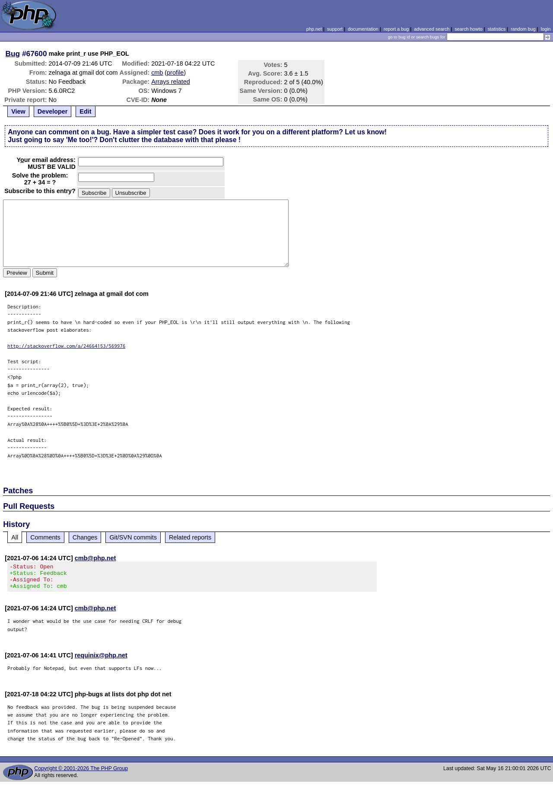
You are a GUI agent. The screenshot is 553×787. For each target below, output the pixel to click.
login (546, 29)
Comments (45, 537)
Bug (13, 53)
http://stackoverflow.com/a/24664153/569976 (66, 346)
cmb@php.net (95, 558)
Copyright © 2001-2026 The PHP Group (81, 774)
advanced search (431, 29)
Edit (85, 111)
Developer (53, 111)
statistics (496, 29)
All (14, 537)
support (335, 29)
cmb (157, 72)
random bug (523, 29)
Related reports (190, 537)
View (18, 111)
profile (175, 72)
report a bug (396, 29)
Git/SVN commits (133, 537)
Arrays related (170, 81)
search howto (468, 29)
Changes (85, 537)
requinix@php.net (101, 660)
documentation (363, 29)
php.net (314, 29)
